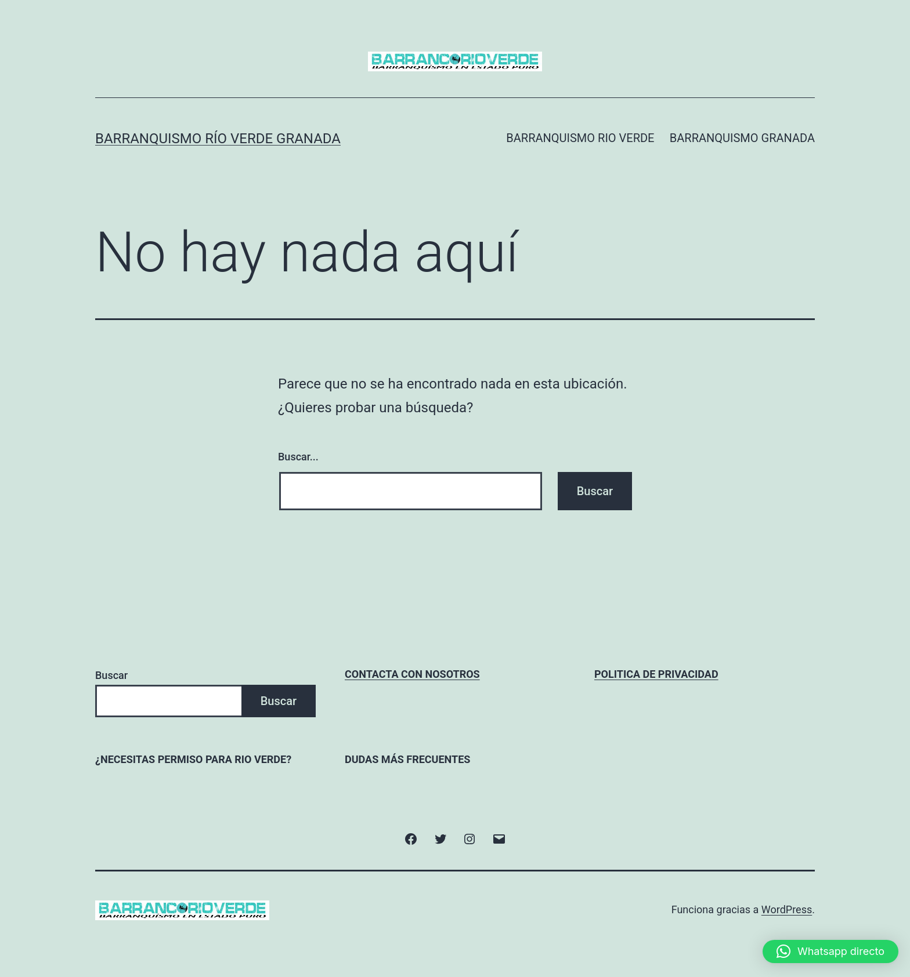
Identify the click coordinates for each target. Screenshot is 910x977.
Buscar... (298, 457)
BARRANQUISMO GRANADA (742, 138)
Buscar (111, 675)
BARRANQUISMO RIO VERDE (580, 138)
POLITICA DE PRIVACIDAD (656, 674)
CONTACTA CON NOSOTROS (412, 674)
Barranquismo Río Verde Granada (218, 138)
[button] (830, 951)
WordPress (786, 909)
